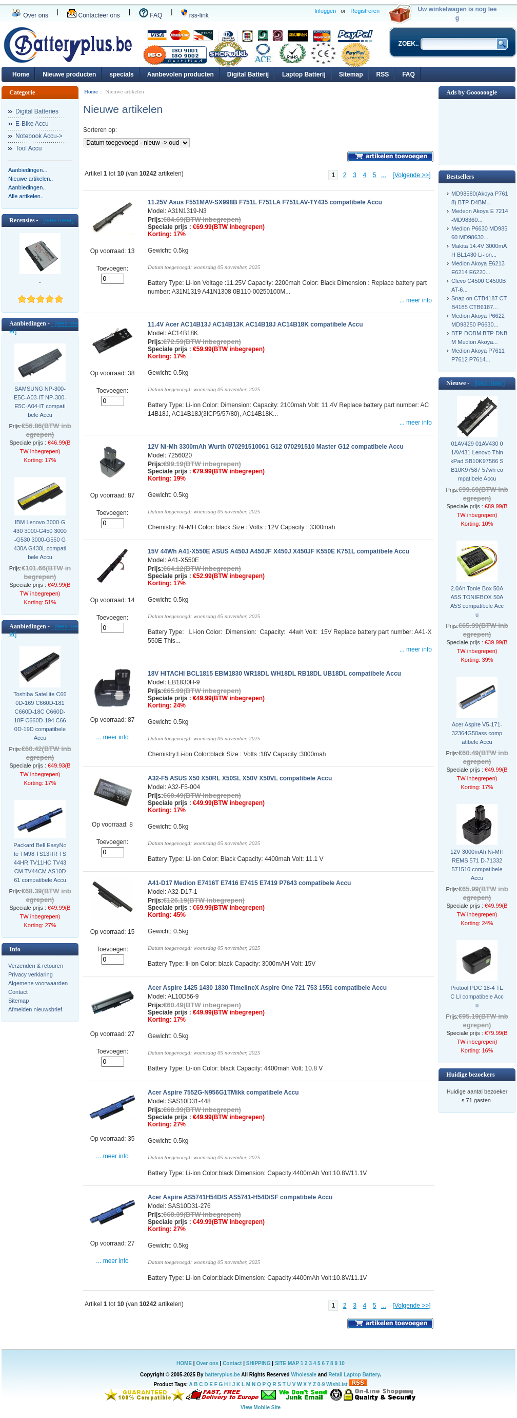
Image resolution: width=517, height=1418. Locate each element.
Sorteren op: (100, 129)
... (383, 175)
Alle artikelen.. (26, 196)
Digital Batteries (36, 111)
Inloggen (325, 11)
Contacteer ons (93, 15)
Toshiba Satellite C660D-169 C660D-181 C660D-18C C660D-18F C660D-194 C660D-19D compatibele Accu (39, 716)
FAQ (150, 15)
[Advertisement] (477, 131)
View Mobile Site (261, 1407)
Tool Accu (28, 148)
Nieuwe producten (69, 74)
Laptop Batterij (304, 74)
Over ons (30, 15)
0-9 (321, 1384)
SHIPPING (258, 1363)
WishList (337, 1384)
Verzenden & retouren (35, 966)
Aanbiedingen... (27, 170)
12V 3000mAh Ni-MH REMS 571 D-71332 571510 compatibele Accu (477, 865)
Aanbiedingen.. (27, 187)
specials (121, 74)
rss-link (194, 15)
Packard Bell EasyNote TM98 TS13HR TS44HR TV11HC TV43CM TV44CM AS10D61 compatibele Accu (39, 862)
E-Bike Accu (32, 123)
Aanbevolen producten (180, 74)
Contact (18, 992)
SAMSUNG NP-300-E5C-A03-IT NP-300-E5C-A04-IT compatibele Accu (40, 402)
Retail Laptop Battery (354, 1374)
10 (342, 1363)
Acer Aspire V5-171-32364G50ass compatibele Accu (477, 733)
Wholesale (303, 1374)
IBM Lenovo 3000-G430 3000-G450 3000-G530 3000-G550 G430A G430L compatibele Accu (40, 539)
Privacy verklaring (30, 974)
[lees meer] (57, 220)
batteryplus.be (222, 1374)
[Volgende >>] (412, 175)
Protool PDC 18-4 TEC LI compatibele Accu (476, 996)
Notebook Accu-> (39, 136)
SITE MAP (287, 1363)
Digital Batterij (248, 74)
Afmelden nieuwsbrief (35, 1009)
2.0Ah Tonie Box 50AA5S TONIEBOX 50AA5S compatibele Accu (477, 601)
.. (40, 281)
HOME (184, 1363)
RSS (382, 74)
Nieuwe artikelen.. (30, 179)
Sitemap (351, 74)
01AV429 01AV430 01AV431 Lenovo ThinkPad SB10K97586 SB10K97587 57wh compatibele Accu (476, 461)
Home (20, 74)
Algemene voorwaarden (38, 983)
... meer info (416, 300)
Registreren (365, 11)
